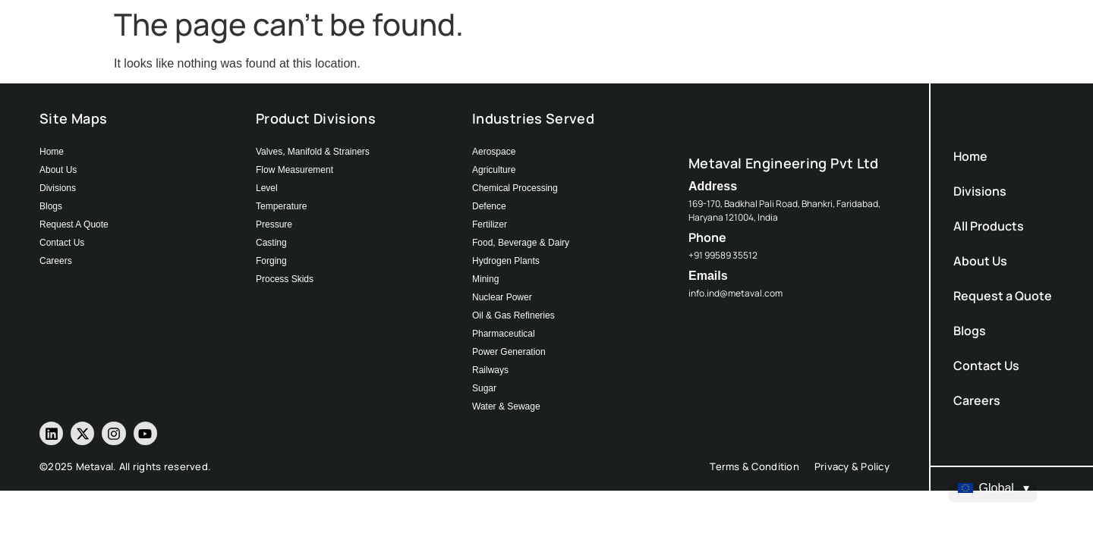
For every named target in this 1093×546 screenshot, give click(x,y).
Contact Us (986, 365)
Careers (976, 400)
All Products (988, 226)
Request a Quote (1002, 295)
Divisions (979, 191)
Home (970, 156)
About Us (980, 261)
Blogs (969, 330)
